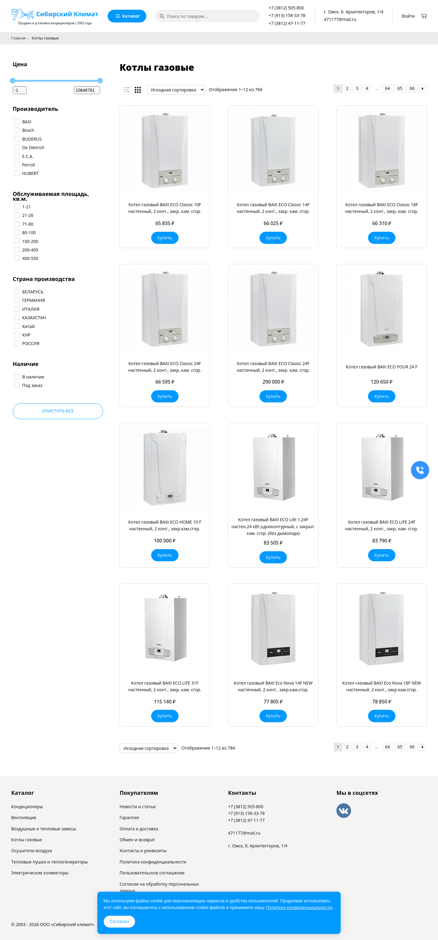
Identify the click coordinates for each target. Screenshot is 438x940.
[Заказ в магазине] (176, 89)
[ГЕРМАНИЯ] (16, 299)
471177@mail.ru (340, 19)
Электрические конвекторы (40, 873)
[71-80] (16, 223)
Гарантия (129, 817)
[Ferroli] (16, 164)
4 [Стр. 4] (367, 88)
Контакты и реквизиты (143, 850)
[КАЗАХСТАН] (16, 317)
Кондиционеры (27, 806)
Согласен (119, 921)
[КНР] (16, 334)
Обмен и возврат (137, 840)
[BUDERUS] (16, 138)
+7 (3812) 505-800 (286, 8)
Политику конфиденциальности (299, 907)
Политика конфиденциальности (153, 862)
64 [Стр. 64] (387, 88)
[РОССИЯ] (16, 343)
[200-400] (16, 249)
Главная (18, 38)
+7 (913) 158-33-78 (287, 15)
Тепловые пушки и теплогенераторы (49, 862)
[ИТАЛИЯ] (16, 308)
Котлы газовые (26, 840)
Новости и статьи (137, 806)
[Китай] (16, 325)
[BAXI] (16, 121)
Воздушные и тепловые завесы (43, 829)
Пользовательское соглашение (152, 873)
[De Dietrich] (16, 147)
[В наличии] (16, 376)
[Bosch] (16, 129)
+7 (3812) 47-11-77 (287, 23)
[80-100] (16, 232)
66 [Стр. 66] (412, 88)
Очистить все (58, 411)
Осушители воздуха (31, 850)
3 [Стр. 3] (357, 88)
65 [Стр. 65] (400, 88)
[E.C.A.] (16, 155)
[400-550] (16, 257)
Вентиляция (23, 817)
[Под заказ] (16, 384)
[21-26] (16, 214)
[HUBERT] (16, 172)
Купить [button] (165, 238)
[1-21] (16, 206)
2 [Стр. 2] (347, 88)
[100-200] (16, 240)
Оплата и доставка (139, 829)
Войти (408, 16)
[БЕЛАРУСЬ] (16, 291)
